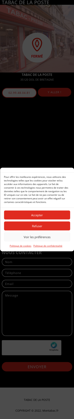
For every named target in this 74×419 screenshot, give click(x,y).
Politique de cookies (20, 246)
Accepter (37, 215)
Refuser (37, 226)
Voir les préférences (37, 237)
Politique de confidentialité (47, 246)
